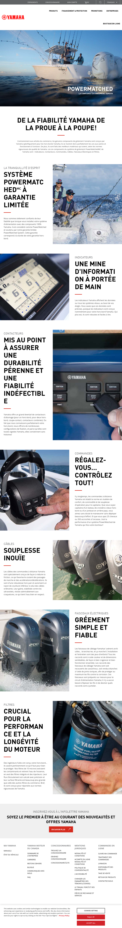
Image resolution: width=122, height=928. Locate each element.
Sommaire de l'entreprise (33, 854)
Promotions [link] (96, 10)
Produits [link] (53, 10)
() (87, 2)
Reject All (90, 917)
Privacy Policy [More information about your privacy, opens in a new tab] (64, 916)
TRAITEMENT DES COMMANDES (105, 858)
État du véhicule (11, 855)
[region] (61, 916)
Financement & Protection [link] (74, 10)
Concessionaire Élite (60, 863)
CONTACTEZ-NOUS (105, 881)
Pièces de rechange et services (84, 894)
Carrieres (31, 859)
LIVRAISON (102, 863)
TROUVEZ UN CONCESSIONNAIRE (58, 851)
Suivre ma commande (107, 853)
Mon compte (72, 2)
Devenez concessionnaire (58, 857)
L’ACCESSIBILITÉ (81, 874)
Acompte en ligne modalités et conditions (82, 861)
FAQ (28, 877)
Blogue (30, 867)
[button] (100, 2)
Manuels (7, 851)
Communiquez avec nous (35, 872)
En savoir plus (58, 829)
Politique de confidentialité (82, 869)
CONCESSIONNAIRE (52, 2)
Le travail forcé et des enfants (85, 888)
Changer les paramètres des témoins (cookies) (82, 881)
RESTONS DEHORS (34, 863)
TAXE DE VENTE (104, 873)
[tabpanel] (61, 68)
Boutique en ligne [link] (111, 23)
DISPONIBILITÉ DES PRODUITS (105, 868)
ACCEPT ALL (90, 923)
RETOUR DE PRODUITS (107, 877)
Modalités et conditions (80, 854)
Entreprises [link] (112, 10)
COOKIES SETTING (91, 911)
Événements (33, 2)
